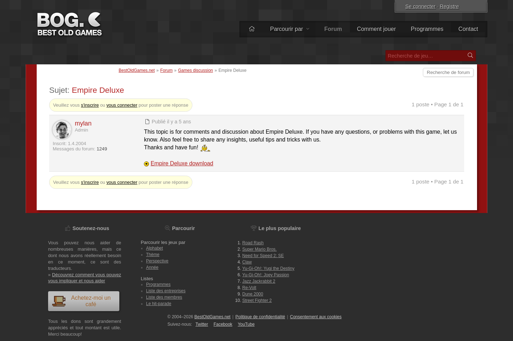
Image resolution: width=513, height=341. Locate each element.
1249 (102, 148)
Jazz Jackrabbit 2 (258, 281)
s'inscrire (90, 105)
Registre (449, 6)
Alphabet (154, 248)
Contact (468, 29)
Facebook (222, 324)
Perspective (157, 261)
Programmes (427, 29)
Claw (247, 262)
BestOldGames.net (137, 70)
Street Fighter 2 (257, 300)
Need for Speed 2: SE (263, 255)
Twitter (202, 324)
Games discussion (195, 70)
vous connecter (122, 105)
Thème (152, 254)
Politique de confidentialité (260, 316)
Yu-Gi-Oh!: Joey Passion (265, 274)
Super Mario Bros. (259, 249)
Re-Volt (249, 287)
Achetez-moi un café (81, 301)
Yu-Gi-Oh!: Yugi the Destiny (268, 268)
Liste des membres (164, 297)
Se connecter (420, 6)
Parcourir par (289, 29)
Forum (166, 70)
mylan (83, 123)
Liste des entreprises (166, 290)
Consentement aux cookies (316, 316)
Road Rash (253, 242)
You (246, 324)
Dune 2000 (252, 294)
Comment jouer (376, 29)
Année (152, 267)
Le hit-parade (158, 303)
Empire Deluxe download (182, 163)
